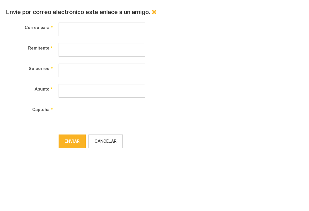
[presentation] (103, 116)
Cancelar (106, 141)
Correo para (39, 27)
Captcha (42, 109)
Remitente (40, 48)
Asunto (44, 89)
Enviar (72, 141)
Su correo (41, 68)
